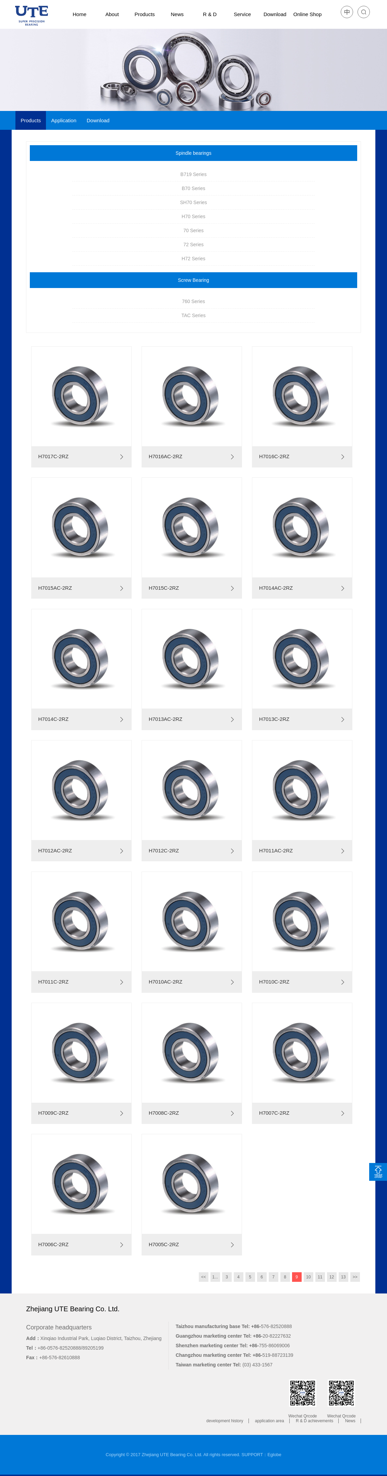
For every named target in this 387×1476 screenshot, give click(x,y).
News (177, 14)
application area (269, 1420)
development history (224, 1420)
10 (308, 1277)
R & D (210, 14)
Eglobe (274, 1454)
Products (144, 14)
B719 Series (193, 174)
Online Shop (307, 14)
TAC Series (193, 315)
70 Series (193, 230)
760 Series (193, 301)
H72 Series (193, 258)
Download (275, 14)
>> (355, 1277)
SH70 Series (193, 202)
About (112, 14)
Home (79, 14)
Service (242, 14)
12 (331, 1277)
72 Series (193, 244)
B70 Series (193, 188)
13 (343, 1277)
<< (203, 1277)
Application (63, 120)
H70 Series (193, 216)
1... (215, 1277)
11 (320, 1277)
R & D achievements (314, 1420)
